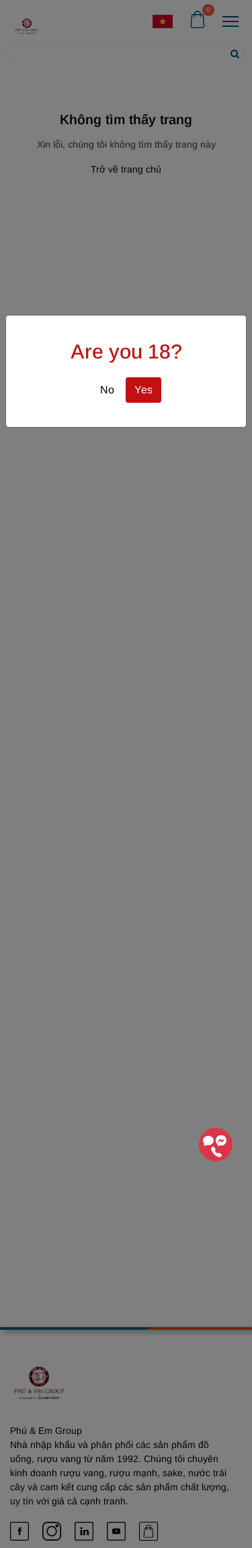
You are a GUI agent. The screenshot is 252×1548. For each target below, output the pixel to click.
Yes (143, 389)
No (107, 389)
